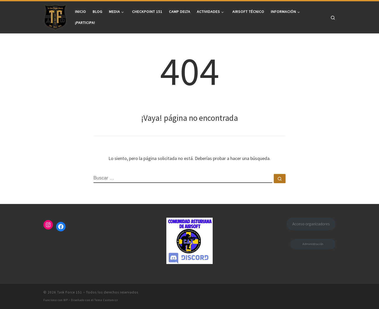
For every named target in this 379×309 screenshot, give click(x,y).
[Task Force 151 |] (55, 16)
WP (65, 300)
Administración (312, 244)
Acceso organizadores (311, 223)
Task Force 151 (69, 292)
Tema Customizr (106, 300)
